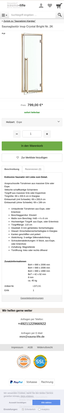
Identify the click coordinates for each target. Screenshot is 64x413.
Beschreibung (11, 169)
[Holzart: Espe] (32, 122)
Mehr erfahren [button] (27, 396)
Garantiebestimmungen (32, 298)
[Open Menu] (4, 15)
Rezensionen (33, 169)
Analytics (45, 409)
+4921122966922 (32, 324)
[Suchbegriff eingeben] (32, 15)
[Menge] (32, 133)
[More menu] (41, 6)
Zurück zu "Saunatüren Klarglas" (20, 21)
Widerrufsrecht (45, 347)
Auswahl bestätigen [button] (17, 403)
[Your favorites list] (50, 6)
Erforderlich (30, 409)
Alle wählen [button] (46, 403)
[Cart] (59, 6)
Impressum (17, 347)
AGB (30, 347)
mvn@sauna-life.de (31, 336)
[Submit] (59, 15)
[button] (32, 158)
